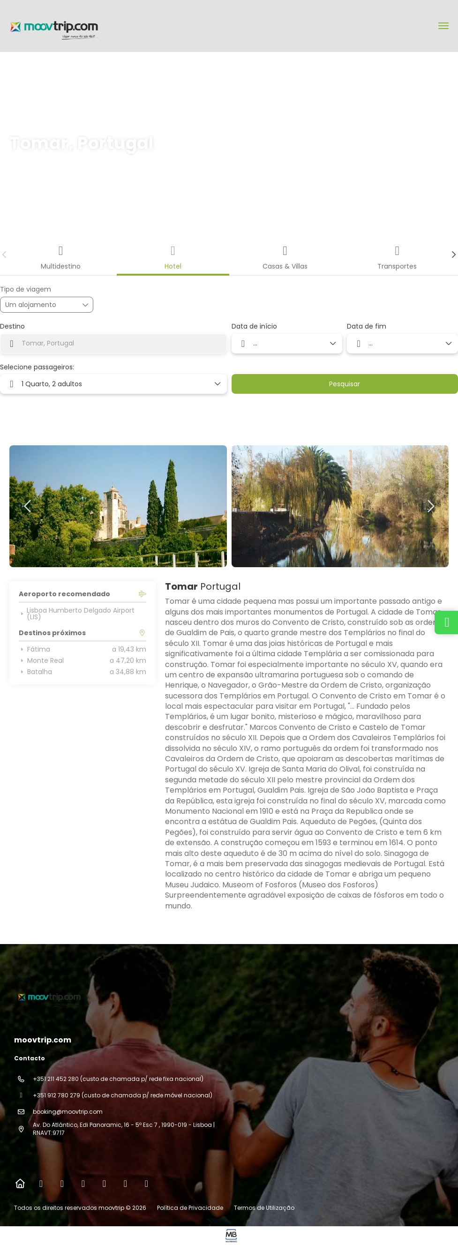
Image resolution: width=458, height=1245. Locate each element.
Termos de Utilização (263, 1208)
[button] (4, 254)
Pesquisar (344, 384)
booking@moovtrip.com (68, 1112)
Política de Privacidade (190, 1208)
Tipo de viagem (25, 289)
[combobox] (113, 343)
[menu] (443, 25)
